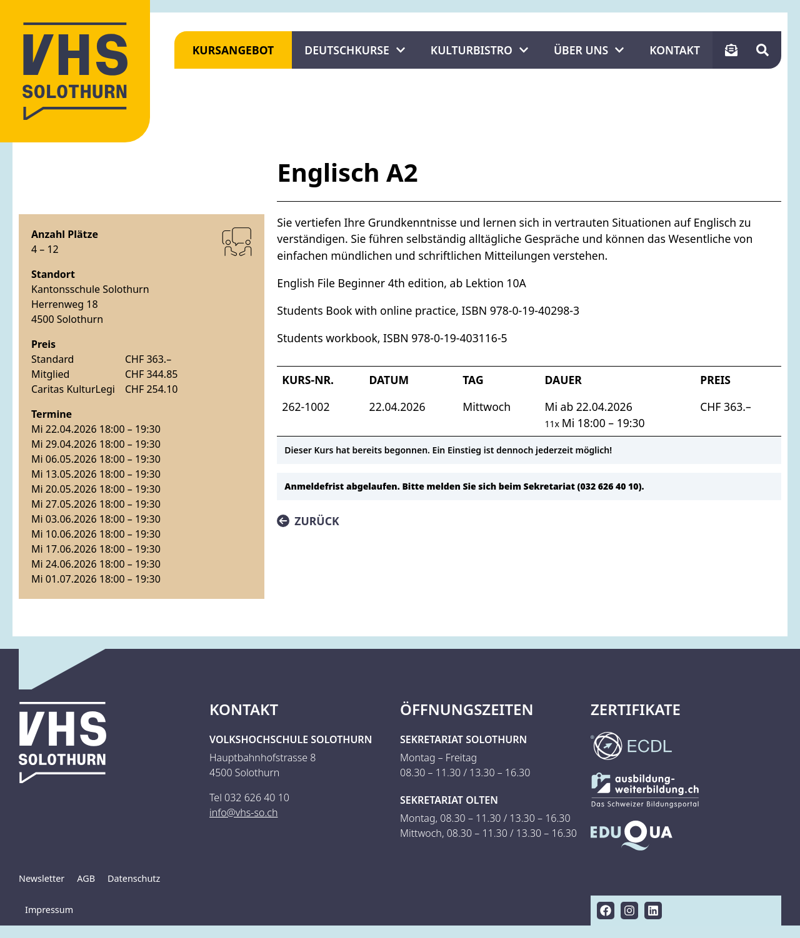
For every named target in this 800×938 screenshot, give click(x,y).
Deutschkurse (354, 50)
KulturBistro (480, 50)
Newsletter (41, 878)
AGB (86, 878)
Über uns (589, 50)
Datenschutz (134, 878)
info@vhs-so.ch (243, 812)
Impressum (49, 910)
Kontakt (674, 49)
